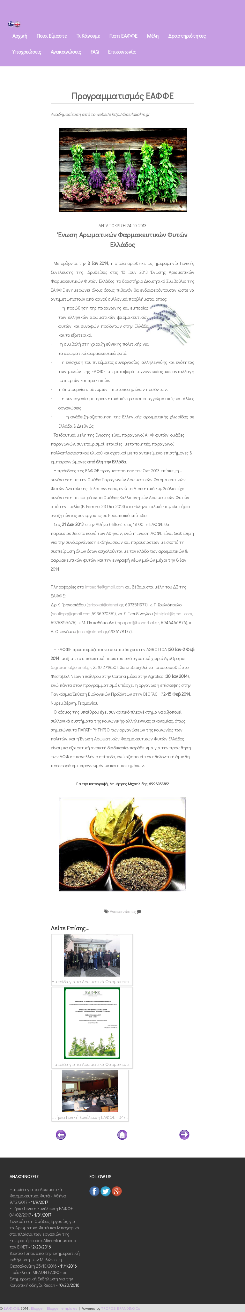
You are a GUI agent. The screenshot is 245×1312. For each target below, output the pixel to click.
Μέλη (153, 35)
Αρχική (19, 35)
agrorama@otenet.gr (71, 667)
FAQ (95, 51)
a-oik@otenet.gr (92, 631)
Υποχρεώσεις (26, 51)
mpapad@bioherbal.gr (137, 622)
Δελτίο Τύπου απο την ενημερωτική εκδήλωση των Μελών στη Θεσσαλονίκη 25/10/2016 (45, 1259)
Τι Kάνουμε (88, 35)
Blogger (38, 1308)
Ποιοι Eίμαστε (52, 35)
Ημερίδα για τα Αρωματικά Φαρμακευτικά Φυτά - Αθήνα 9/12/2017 (38, 1195)
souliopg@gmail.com (71, 614)
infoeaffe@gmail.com (104, 587)
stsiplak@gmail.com (173, 614)
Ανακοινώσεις (66, 51)
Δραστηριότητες (187, 35)
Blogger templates (63, 1308)
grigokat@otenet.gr (105, 605)
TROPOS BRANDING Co (120, 1308)
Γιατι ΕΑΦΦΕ (123, 35)
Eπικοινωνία (122, 51)
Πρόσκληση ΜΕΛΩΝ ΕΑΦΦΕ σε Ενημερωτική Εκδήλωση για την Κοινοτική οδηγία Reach (41, 1278)
